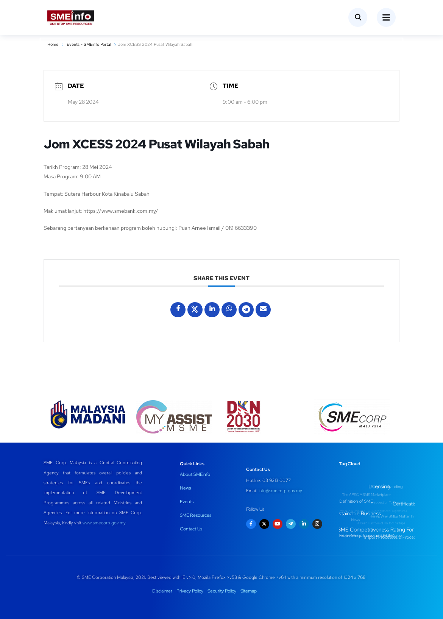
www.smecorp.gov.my (104, 523)
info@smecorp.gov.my (280, 491)
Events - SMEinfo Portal (89, 44)
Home (52, 44)
